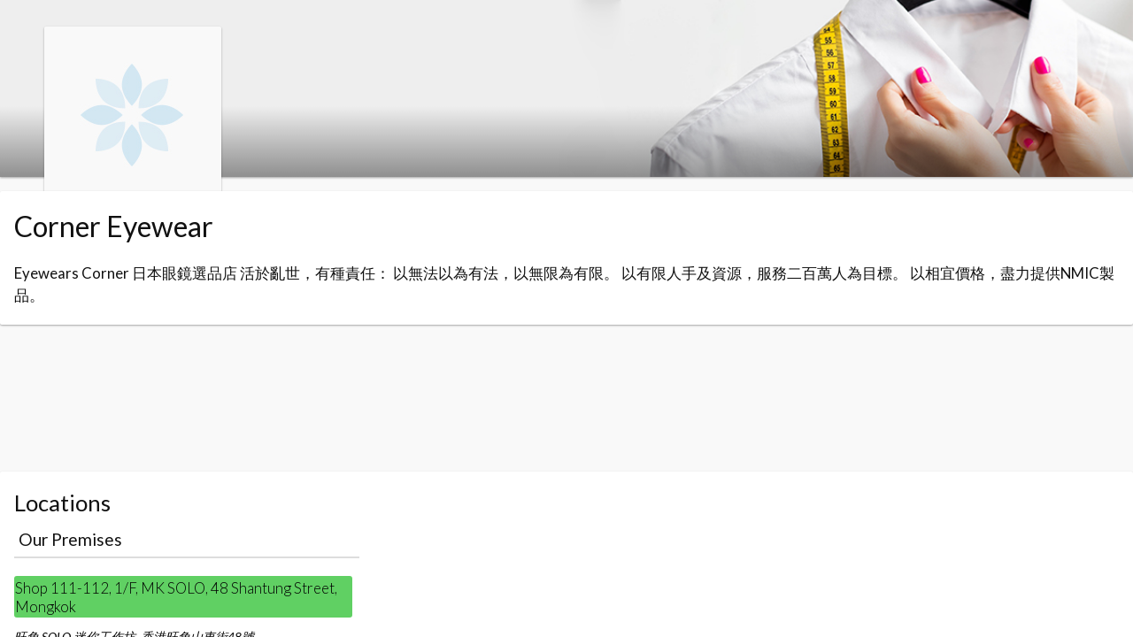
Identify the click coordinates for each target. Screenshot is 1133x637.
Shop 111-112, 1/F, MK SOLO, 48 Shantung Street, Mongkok (176, 597)
